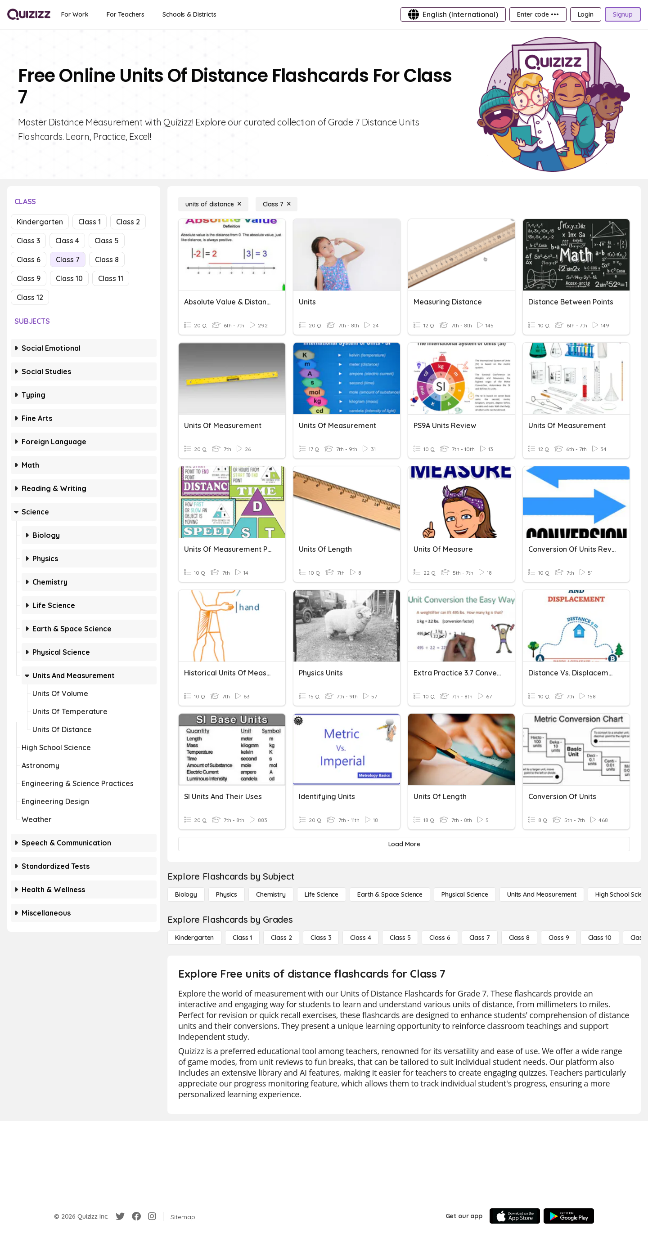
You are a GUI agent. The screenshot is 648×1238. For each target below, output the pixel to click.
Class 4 (67, 240)
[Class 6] (440, 937)
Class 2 (128, 221)
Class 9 (28, 278)
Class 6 (28, 259)
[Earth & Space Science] (390, 894)
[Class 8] (519, 937)
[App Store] (515, 1216)
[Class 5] (400, 937)
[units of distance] (213, 204)
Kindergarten (40, 221)
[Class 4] (360, 937)
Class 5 (106, 240)
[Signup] (623, 14)
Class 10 (69, 278)
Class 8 (107, 259)
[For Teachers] (125, 14)
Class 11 (110, 278)
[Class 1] (242, 937)
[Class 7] (277, 204)
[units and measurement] (542, 894)
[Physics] (226, 894)
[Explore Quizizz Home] (28, 14)
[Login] (585, 14)
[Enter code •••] (537, 14)
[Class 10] (599, 937)
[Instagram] (152, 1216)
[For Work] (75, 14)
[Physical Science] (465, 894)
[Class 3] (321, 937)
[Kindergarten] (194, 937)
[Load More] (404, 844)
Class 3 (28, 240)
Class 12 (30, 297)
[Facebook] (136, 1216)
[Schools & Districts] (189, 14)
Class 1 (89, 221)
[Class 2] (281, 937)
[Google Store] (569, 1216)
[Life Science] (321, 894)
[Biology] (186, 894)
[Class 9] (559, 937)
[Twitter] (120, 1216)
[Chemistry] (270, 894)
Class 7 (68, 259)
